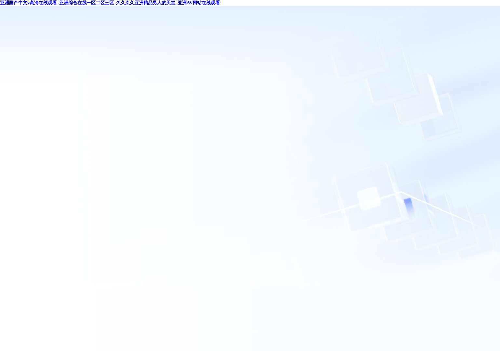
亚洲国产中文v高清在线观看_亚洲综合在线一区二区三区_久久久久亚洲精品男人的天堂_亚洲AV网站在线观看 (110, 2)
